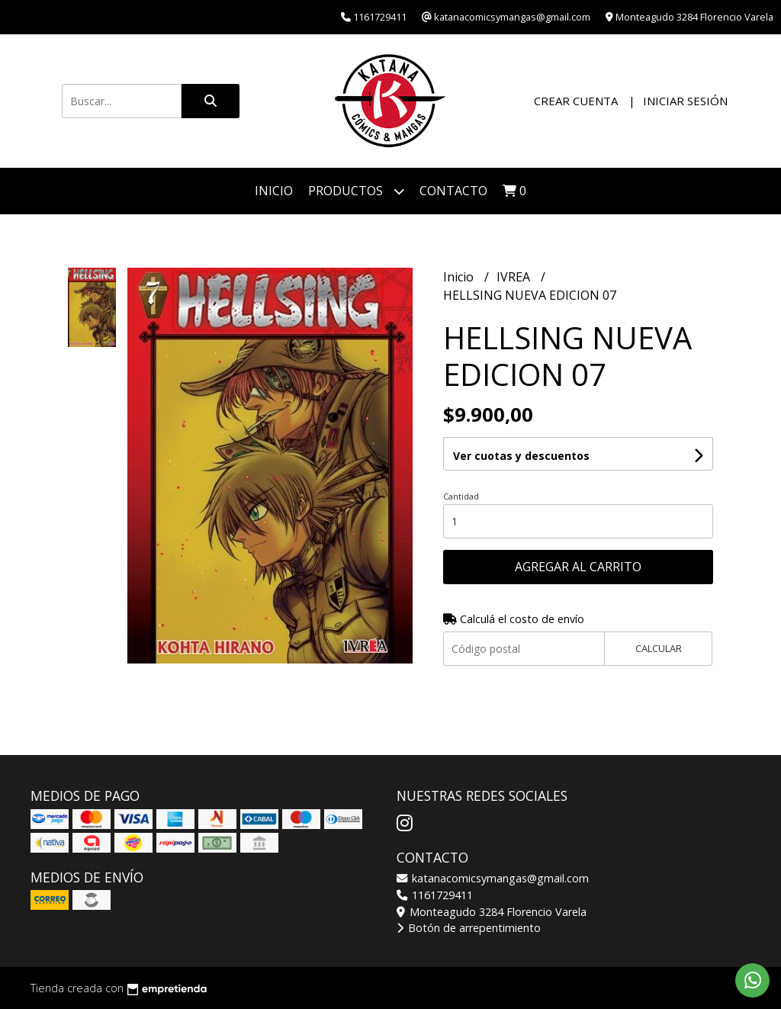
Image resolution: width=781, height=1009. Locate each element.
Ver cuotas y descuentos (521, 455)
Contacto (453, 190)
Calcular (658, 648)
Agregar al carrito (578, 566)
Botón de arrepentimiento (469, 928)
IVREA (515, 276)
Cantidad (461, 496)
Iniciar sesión (685, 100)
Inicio (274, 190)
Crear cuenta (576, 100)
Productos (356, 191)
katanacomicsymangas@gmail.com (493, 878)
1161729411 (435, 895)
